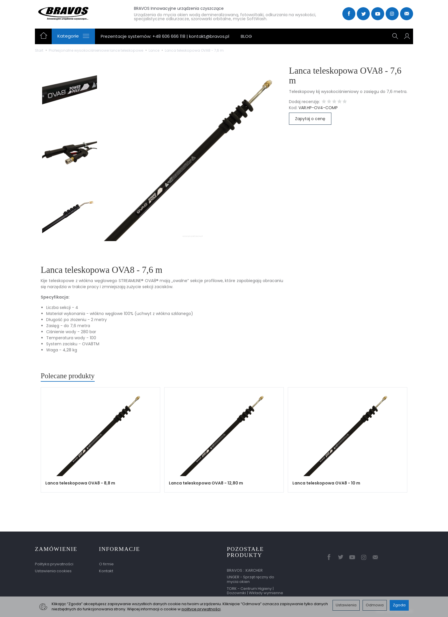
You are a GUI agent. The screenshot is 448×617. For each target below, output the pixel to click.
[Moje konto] (407, 36)
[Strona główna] (77, 13)
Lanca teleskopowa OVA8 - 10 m (326, 483)
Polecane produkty (68, 376)
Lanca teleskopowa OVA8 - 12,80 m (206, 483)
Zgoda (399, 605)
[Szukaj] (395, 36)
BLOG (246, 36)
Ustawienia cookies (53, 571)
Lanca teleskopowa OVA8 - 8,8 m (80, 483)
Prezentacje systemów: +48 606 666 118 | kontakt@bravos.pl (165, 36)
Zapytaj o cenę (310, 119)
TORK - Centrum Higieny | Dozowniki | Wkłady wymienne (255, 591)
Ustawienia (346, 605)
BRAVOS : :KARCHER (245, 570)
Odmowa (375, 605)
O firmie (106, 564)
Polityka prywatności (54, 564)
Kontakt (106, 571)
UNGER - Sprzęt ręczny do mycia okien (250, 579)
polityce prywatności (201, 609)
